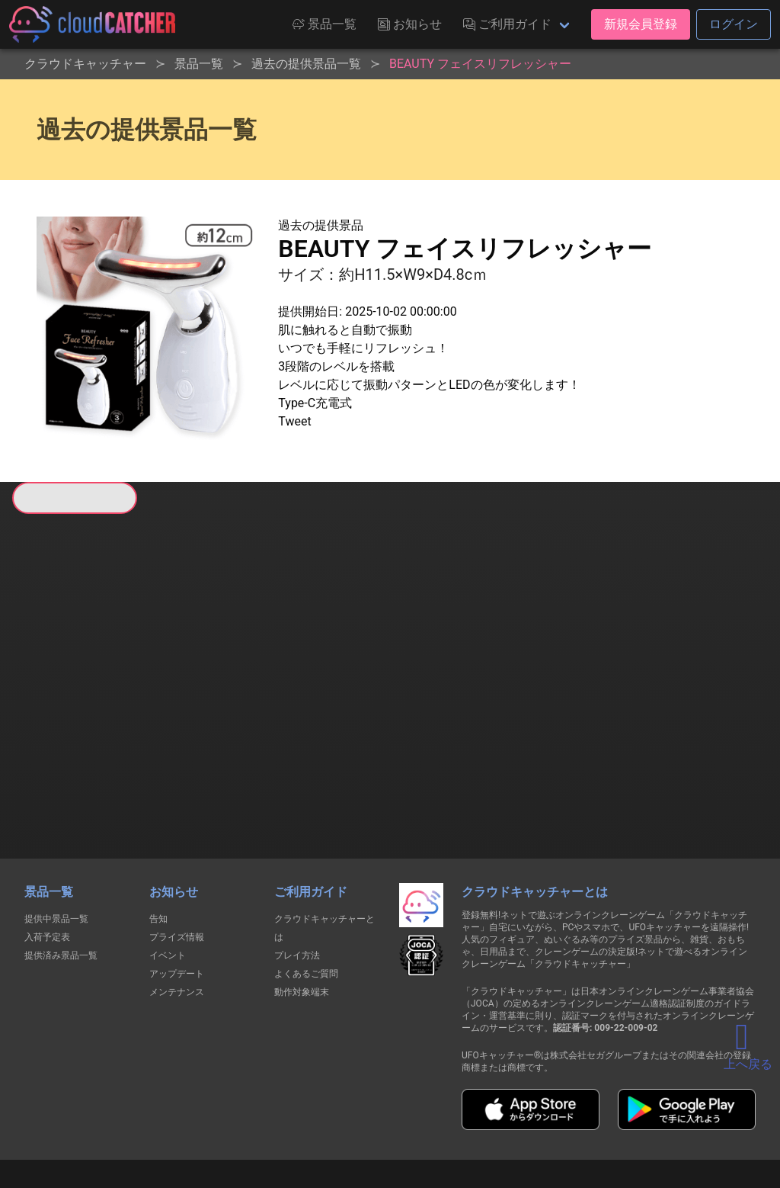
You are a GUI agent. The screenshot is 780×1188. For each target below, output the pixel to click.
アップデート (176, 893)
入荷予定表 (47, 856)
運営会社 (673, 1119)
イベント (167, 874)
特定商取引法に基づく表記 (486, 1118)
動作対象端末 (301, 911)
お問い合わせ (595, 1118)
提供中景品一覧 (56, 838)
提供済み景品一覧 (61, 874)
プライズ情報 (176, 856)
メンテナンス (176, 911)
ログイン (733, 24)
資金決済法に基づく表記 (351, 1118)
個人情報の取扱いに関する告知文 (141, 1118)
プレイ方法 (297, 874)
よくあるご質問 (306, 893)
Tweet (294, 421)
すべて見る (69, 714)
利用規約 (257, 1118)
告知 (158, 838)
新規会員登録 (640, 24)
